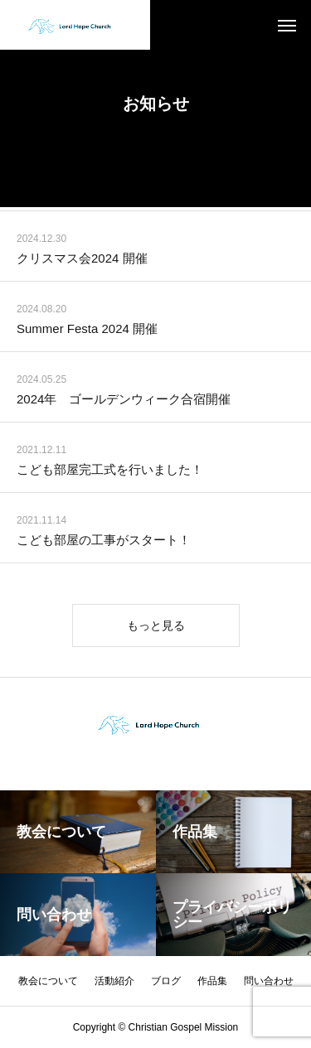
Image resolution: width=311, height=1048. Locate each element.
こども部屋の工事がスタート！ (104, 542)
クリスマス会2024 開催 (82, 261)
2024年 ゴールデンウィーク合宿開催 (124, 401)
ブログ (166, 981)
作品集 (212, 981)
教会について (48, 981)
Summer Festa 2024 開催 (87, 331)
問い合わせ (269, 981)
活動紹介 (114, 981)
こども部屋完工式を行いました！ (110, 472)
